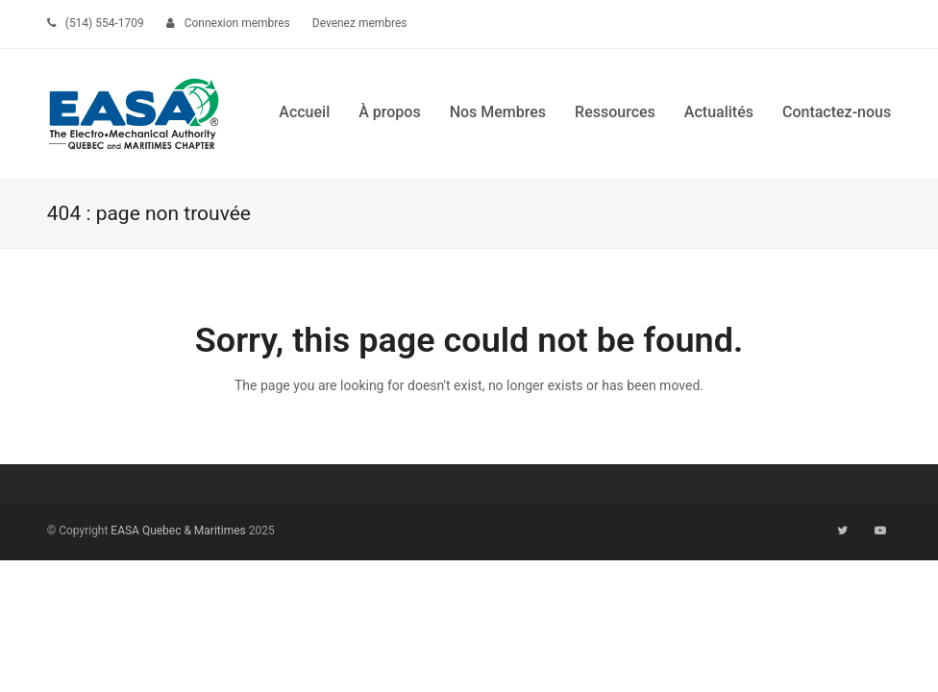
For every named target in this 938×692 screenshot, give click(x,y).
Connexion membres (237, 23)
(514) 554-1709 (104, 23)
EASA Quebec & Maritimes (178, 530)
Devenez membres (359, 23)
